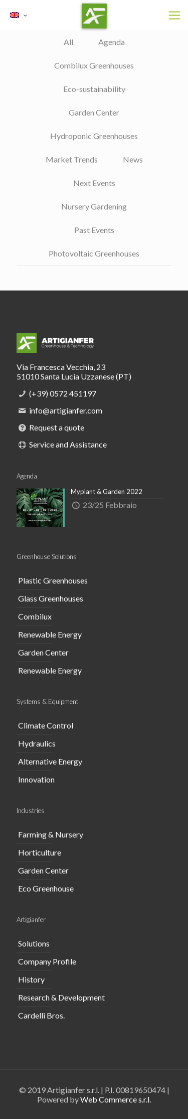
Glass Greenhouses (50, 598)
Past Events (94, 229)
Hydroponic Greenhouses (94, 135)
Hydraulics (37, 743)
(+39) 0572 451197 (62, 393)
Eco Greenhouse (46, 888)
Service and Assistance (68, 444)
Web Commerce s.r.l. (115, 1099)
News (133, 159)
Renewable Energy (50, 634)
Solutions (34, 943)
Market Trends (72, 159)
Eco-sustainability (94, 89)
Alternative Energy (50, 761)
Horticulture (39, 852)
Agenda (111, 41)
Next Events (94, 183)
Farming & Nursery (50, 834)
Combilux (35, 616)
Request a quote (56, 427)
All (68, 41)
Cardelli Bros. (41, 1015)
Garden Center (94, 112)
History (31, 979)
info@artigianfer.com (65, 410)
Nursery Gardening (94, 206)
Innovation (36, 779)
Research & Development (61, 997)
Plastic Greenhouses (53, 580)
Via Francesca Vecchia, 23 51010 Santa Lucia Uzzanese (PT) (74, 371)
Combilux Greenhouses (94, 65)
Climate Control (45, 725)
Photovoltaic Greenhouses (94, 253)
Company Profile (47, 961)
